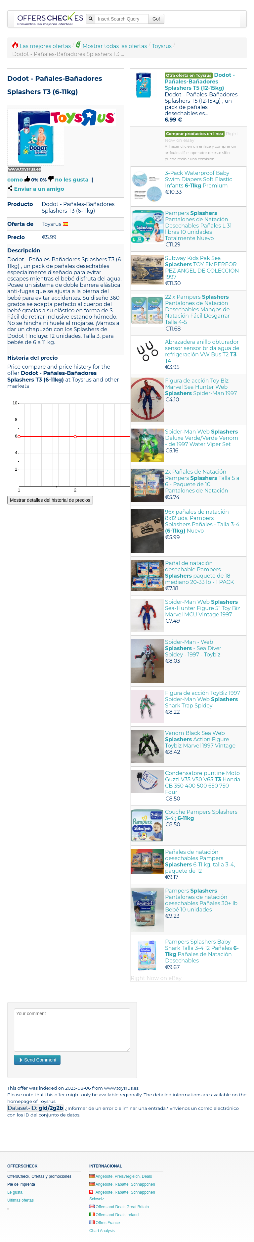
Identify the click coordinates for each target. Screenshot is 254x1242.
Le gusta (14, 1192)
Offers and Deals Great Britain (119, 1207)
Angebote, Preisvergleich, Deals (120, 1176)
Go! (156, 19)
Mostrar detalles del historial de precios (50, 500)
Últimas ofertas (20, 1200)
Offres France (104, 1222)
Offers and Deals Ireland (114, 1215)
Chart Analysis (102, 1230)
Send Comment (37, 1059)
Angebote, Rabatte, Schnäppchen (122, 1184)
